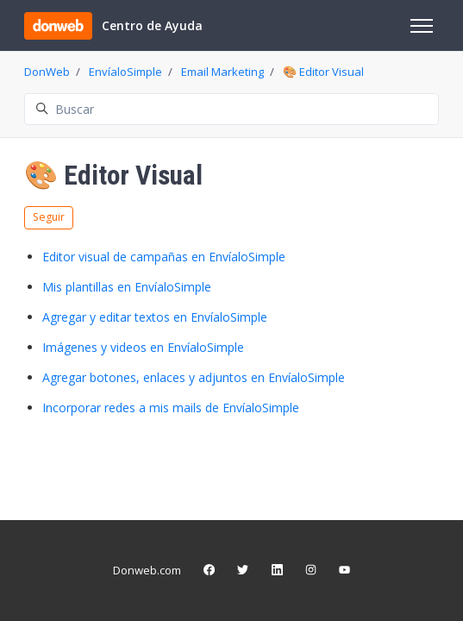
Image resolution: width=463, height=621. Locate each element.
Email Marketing (222, 71)
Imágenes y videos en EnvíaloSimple (143, 347)
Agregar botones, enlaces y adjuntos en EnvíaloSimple (193, 377)
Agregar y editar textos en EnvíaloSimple (154, 317)
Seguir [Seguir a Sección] (49, 217)
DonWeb (47, 71)
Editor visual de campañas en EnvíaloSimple (163, 256)
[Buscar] (231, 109)
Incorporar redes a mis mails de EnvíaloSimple (170, 407)
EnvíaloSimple (125, 71)
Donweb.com (147, 570)
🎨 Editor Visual (323, 71)
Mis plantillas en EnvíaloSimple (126, 287)
